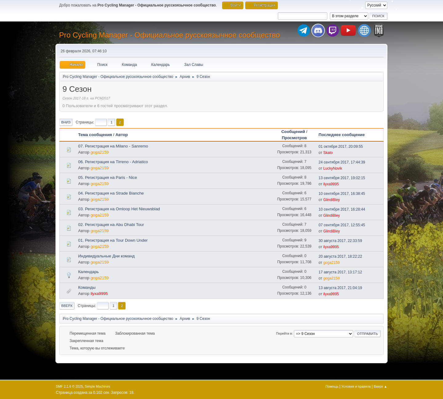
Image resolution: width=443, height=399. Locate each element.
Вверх (67, 306)
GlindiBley (331, 200)
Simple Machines (97, 386)
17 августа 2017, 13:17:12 (340, 272)
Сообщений (293, 131)
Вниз (65, 122)
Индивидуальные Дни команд (106, 256)
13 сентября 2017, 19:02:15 (342, 178)
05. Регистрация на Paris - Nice (107, 177)
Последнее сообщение (344, 134)
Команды (86, 287)
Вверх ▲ (380, 386)
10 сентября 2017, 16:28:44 (342, 209)
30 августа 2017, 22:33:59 (340, 241)
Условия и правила (356, 386)
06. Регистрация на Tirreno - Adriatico (113, 161)
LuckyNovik (332, 168)
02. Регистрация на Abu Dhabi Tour (111, 224)
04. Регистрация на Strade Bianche (111, 193)
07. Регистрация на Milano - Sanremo (113, 146)
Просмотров (294, 137)
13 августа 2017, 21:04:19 (340, 288)
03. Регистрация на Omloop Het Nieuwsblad (119, 209)
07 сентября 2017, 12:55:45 (342, 225)
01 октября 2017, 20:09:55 (341, 146)
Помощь (331, 386)
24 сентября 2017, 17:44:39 (342, 162)
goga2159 (99, 152)
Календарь (88, 271)
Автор (121, 134)
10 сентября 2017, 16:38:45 (342, 193)
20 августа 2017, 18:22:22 (340, 256)
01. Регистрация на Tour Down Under (113, 240)
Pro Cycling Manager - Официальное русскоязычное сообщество (169, 35)
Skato (328, 153)
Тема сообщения (95, 134)
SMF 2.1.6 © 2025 (69, 386)
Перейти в (284, 333)
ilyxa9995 (331, 184)
